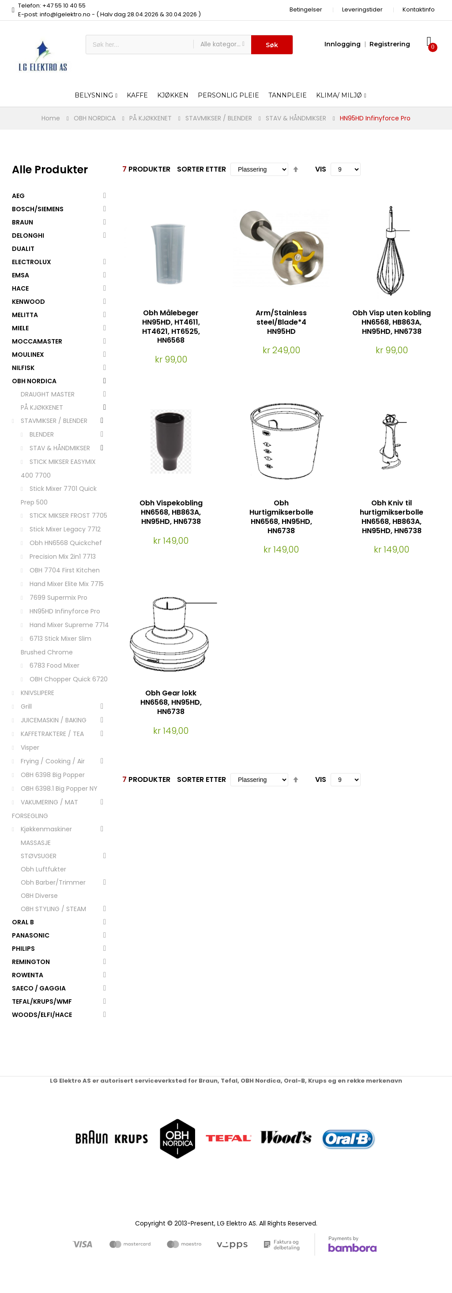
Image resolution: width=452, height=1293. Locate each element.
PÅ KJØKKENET (150, 118)
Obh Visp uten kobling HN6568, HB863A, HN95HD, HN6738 (391, 322)
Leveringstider (362, 9)
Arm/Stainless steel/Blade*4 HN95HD (281, 322)
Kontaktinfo (419, 9)
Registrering (389, 44)
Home (50, 118)
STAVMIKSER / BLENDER (218, 118)
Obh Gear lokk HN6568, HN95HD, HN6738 (171, 702)
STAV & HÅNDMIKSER (296, 118)
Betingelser (306, 9)
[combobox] (139, 44)
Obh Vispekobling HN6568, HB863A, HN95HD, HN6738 (171, 512)
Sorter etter (201, 169)
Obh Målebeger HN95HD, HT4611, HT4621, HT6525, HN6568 (171, 326)
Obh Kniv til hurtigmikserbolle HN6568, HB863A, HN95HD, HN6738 (391, 516)
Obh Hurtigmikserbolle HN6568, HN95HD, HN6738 (281, 516)
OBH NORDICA (95, 118)
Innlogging (342, 44)
